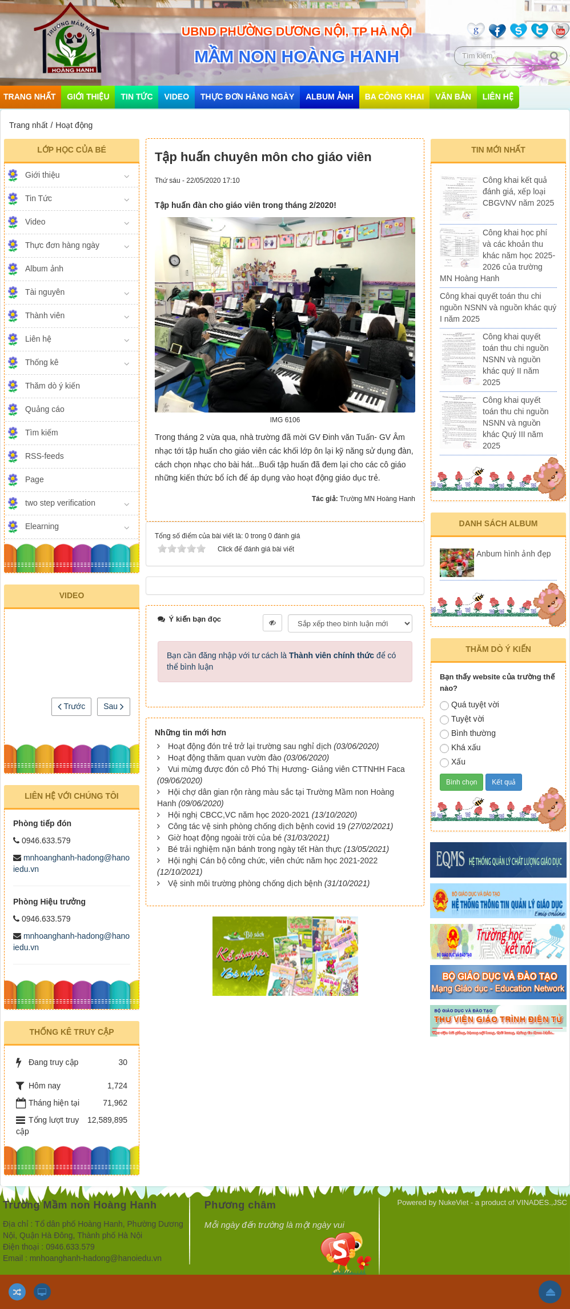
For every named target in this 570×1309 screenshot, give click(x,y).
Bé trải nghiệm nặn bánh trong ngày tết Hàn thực (255, 849)
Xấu (452, 762)
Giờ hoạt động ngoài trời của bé (225, 837)
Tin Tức (136, 96)
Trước (71, 706)
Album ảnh (330, 96)
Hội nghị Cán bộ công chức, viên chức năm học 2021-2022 (273, 860)
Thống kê (42, 362)
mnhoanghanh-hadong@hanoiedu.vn (96, 1258)
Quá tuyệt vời (469, 705)
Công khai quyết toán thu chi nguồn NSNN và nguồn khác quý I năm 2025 (498, 307)
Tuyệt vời (462, 719)
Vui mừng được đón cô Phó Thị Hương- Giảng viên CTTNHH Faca (286, 769)
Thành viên (45, 315)
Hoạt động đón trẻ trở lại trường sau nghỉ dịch (249, 746)
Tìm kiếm (41, 432)
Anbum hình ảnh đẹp (513, 553)
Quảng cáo (45, 409)
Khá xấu (460, 748)
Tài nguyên (45, 292)
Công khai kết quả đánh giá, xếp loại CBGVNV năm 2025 (518, 191)
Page (34, 479)
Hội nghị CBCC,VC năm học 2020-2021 (239, 814)
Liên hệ (498, 96)
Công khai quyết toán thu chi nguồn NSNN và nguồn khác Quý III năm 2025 (515, 422)
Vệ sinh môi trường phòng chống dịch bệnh (245, 883)
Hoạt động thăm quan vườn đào (225, 757)
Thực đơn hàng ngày (247, 96)
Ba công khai (394, 96)
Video (176, 96)
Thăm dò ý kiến (52, 385)
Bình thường (468, 733)
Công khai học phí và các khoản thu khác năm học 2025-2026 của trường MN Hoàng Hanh (497, 255)
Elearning (42, 526)
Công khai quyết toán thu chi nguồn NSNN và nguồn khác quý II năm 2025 (515, 359)
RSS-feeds (44, 456)
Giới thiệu (88, 96)
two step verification (60, 502)
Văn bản (453, 96)
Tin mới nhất (498, 149)
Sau (113, 706)
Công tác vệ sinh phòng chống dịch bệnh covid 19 (257, 826)
